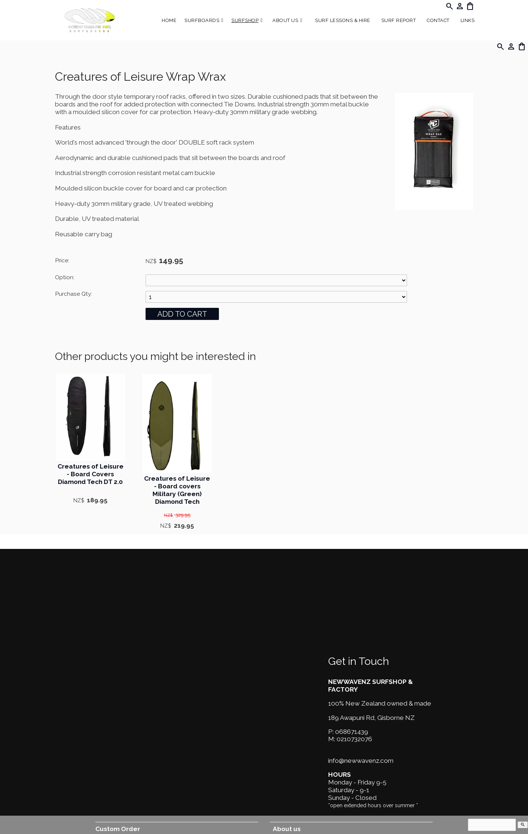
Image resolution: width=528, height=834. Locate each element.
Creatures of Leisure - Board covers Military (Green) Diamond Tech (177, 490)
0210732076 (354, 739)
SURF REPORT (398, 20)
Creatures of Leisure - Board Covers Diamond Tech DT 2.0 (91, 474)
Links (468, 20)
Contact (438, 20)
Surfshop (244, 20)
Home (169, 20)
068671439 (351, 731)
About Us (285, 20)
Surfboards (201, 20)
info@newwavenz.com (360, 760)
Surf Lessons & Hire (342, 20)
